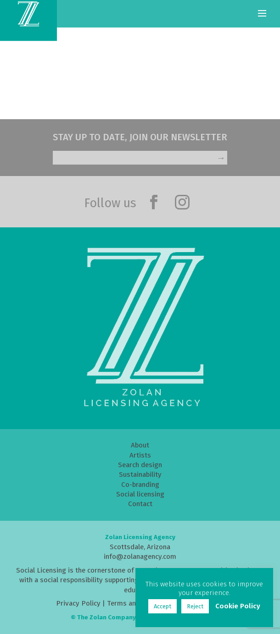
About (140, 445)
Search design (140, 465)
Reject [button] (195, 606)
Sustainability (140, 474)
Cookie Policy (237, 606)
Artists (140, 455)
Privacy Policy (78, 603)
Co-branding (140, 484)
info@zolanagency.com (140, 556)
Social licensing (140, 494)
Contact (140, 504)
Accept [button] (162, 606)
